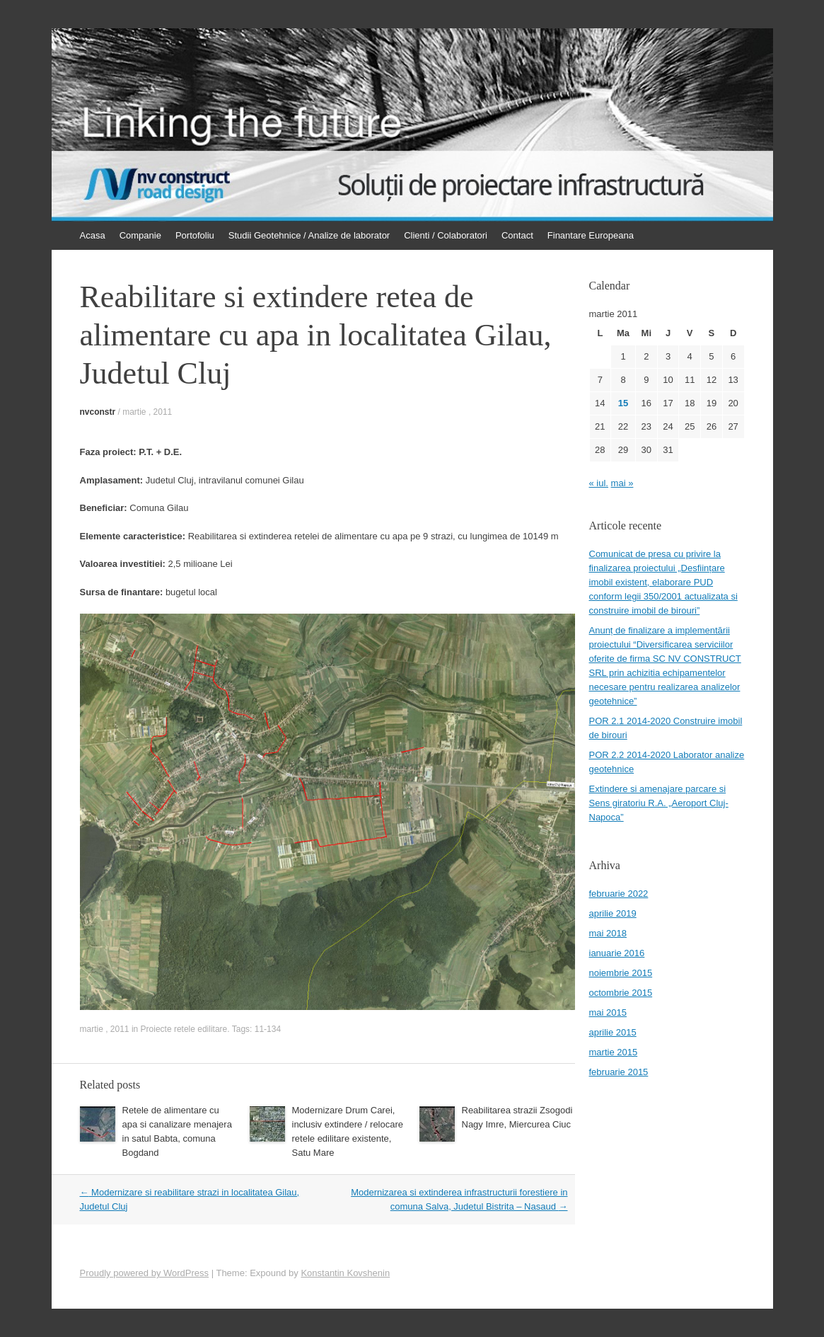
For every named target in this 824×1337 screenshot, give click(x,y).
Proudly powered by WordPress (144, 1273)
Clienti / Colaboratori (445, 235)
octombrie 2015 (621, 992)
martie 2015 (613, 1052)
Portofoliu (194, 235)
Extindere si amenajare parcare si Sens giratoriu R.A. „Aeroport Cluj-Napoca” (659, 803)
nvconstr (98, 412)
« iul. (598, 483)
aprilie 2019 (613, 913)
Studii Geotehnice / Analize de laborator (309, 235)
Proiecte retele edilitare (184, 1029)
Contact (517, 235)
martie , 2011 (147, 412)
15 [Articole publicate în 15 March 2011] (623, 403)
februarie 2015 (619, 1072)
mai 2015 (608, 1012)
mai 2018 (608, 933)
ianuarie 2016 (617, 953)
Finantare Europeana (590, 235)
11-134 (268, 1029)
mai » (622, 483)
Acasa (92, 235)
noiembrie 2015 (621, 973)
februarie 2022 (619, 893)
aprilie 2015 (613, 1032)
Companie (140, 235)
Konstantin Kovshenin (345, 1273)
